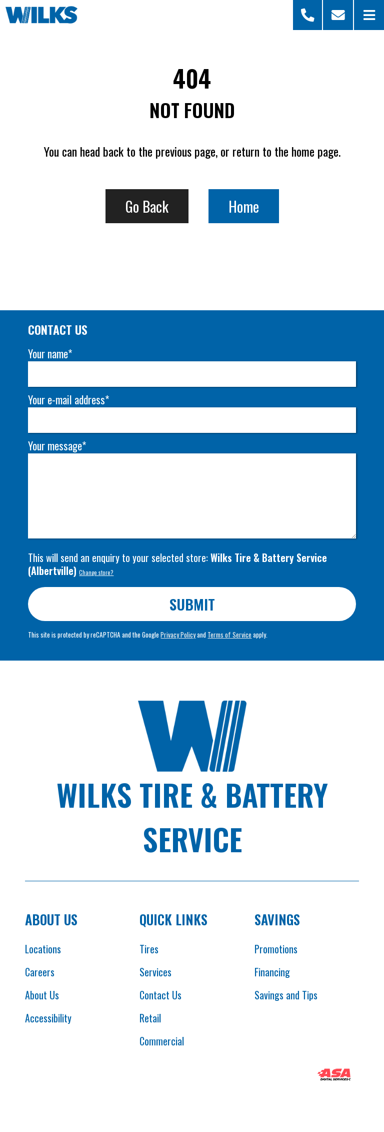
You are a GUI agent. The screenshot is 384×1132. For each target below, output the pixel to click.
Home (243, 206)
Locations (43, 948)
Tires (149, 948)
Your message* (57, 445)
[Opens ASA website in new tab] (334, 1076)
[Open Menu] (369, 15)
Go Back (147, 206)
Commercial (162, 1040)
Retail (150, 1017)
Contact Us (161, 994)
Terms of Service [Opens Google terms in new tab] (230, 635)
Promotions (276, 948)
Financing (272, 971)
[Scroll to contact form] (338, 15)
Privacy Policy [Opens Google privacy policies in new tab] (178, 635)
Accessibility (48, 1017)
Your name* (50, 353)
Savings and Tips (286, 994)
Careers (39, 971)
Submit (192, 604)
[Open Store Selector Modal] (308, 15)
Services (156, 971)
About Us (42, 994)
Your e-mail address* (68, 399)
